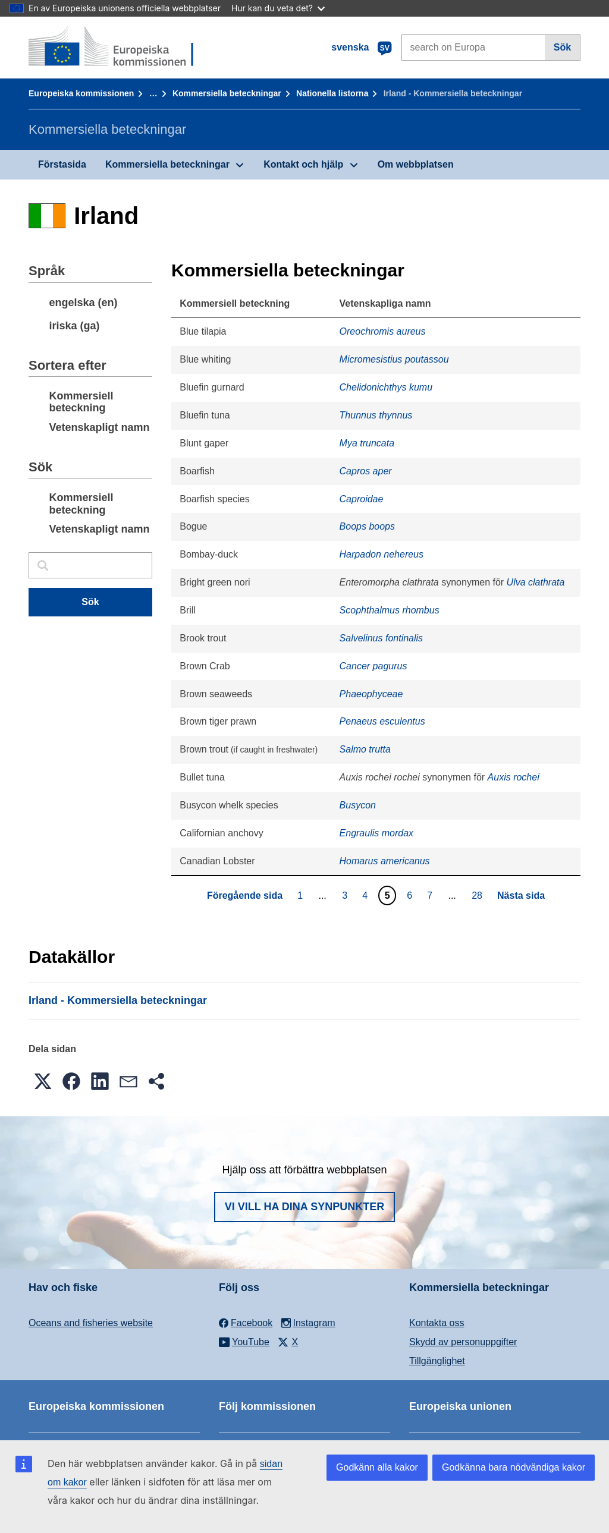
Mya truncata (367, 443)
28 (478, 895)
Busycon (358, 805)
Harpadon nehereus (381, 554)
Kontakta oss (436, 1323)
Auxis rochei (513, 777)
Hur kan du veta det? (278, 8)
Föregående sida (244, 895)
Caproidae (362, 499)
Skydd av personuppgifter (463, 1342)
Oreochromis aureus (383, 331)
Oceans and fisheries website (91, 1323)
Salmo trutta (365, 749)
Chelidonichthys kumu (386, 387)
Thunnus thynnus (376, 415)
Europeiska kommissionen (81, 93)
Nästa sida (521, 895)
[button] (43, 1081)
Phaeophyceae (371, 694)
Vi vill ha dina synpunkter (304, 1207)
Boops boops (367, 526)
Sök (562, 47)
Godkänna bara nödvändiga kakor (513, 1467)
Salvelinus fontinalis (381, 638)
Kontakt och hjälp (303, 164)
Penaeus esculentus (382, 721)
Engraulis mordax (377, 833)
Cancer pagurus (373, 666)
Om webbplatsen (416, 164)
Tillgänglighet (437, 1361)
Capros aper (366, 471)
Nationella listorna (332, 93)
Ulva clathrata (536, 582)
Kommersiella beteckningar (226, 93)
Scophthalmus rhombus (390, 610)
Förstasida (62, 164)
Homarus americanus (385, 861)
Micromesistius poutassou (394, 359)
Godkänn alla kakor (377, 1467)
